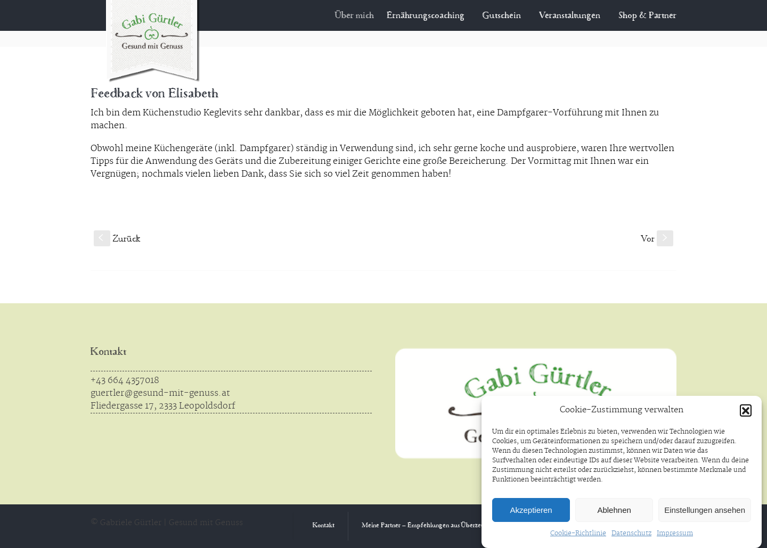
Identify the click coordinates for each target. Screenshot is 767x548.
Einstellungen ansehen (704, 509)
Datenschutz (631, 533)
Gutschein (502, 16)
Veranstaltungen (569, 16)
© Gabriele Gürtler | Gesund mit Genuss (167, 523)
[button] (745, 410)
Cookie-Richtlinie (578, 533)
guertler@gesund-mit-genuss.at (160, 393)
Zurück (117, 239)
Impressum (675, 533)
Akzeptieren (531, 509)
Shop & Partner (647, 16)
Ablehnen (614, 509)
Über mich (363, 16)
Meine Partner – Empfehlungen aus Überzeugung (430, 525)
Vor (657, 239)
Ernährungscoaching (431, 16)
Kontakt (108, 352)
